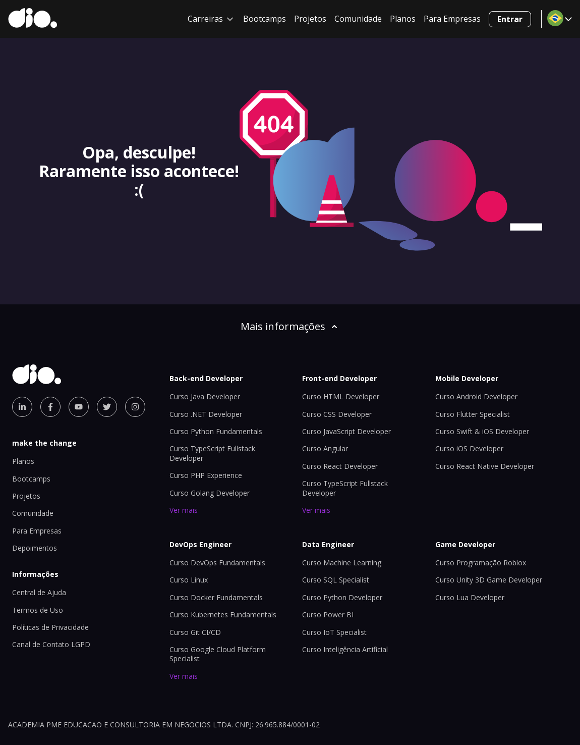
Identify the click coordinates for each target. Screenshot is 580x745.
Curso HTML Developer (340, 396)
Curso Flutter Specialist (472, 414)
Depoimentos (34, 548)
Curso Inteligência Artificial (345, 649)
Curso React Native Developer (484, 466)
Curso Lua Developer (469, 597)
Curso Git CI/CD (195, 632)
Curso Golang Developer (209, 493)
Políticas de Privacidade (50, 627)
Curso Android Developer (476, 396)
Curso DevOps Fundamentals (217, 562)
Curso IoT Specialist (334, 632)
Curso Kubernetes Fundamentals (222, 614)
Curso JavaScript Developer (346, 431)
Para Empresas (452, 18)
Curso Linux (188, 579)
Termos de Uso (37, 610)
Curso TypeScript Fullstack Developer (345, 487)
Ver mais (183, 510)
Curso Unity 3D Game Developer (488, 579)
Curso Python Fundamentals (215, 431)
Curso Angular (325, 448)
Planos (403, 18)
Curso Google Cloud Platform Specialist (217, 654)
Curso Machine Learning (341, 562)
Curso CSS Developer (337, 414)
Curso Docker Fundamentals (216, 597)
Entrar (510, 19)
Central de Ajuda (39, 592)
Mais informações (290, 326)
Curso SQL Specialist (335, 579)
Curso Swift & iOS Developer (482, 431)
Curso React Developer (340, 466)
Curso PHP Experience (205, 475)
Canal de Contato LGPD (51, 644)
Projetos (310, 18)
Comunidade (358, 18)
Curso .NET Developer (205, 414)
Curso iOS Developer (469, 448)
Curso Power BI (328, 614)
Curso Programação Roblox (480, 562)
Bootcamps (264, 18)
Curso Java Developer (204, 396)
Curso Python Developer (342, 597)
